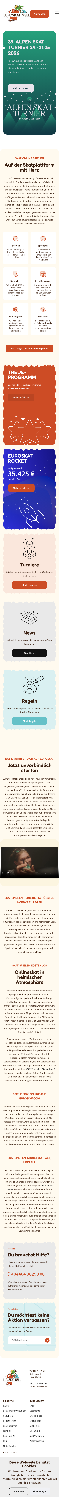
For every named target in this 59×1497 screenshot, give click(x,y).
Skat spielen (35, 1420)
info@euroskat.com (39, 1383)
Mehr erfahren (21, 88)
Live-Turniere (36, 1415)
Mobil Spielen (9, 1445)
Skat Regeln (29, 721)
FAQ (5, 1440)
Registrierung (9, 1420)
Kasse (6, 1405)
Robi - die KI (9, 1435)
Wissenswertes (37, 1440)
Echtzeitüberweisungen (14, 1410)
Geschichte (35, 1410)
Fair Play (7, 1430)
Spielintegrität (10, 1425)
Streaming (35, 1430)
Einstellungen (39, 1491)
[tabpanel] (29, 83)
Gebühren (8, 1415)
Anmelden (40, 13)
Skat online (35, 1425)
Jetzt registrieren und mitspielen (29, 348)
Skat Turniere (29, 585)
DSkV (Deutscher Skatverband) (40, 1069)
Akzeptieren (19, 1491)
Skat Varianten (37, 1435)
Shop (32, 1405)
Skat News (29, 653)
